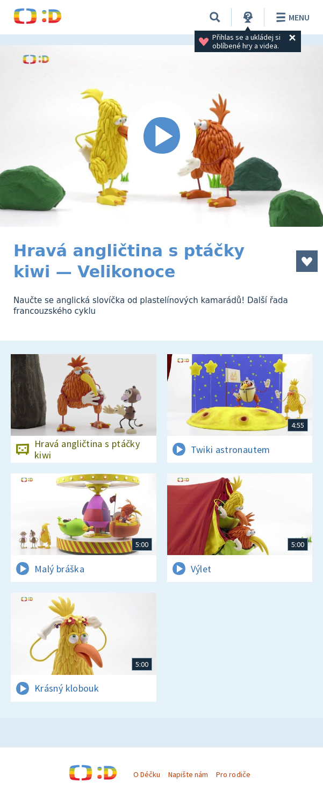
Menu (291, 17)
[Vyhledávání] (215, 17)
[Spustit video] (161, 136)
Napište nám (188, 774)
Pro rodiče (233, 774)
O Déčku (146, 774)
